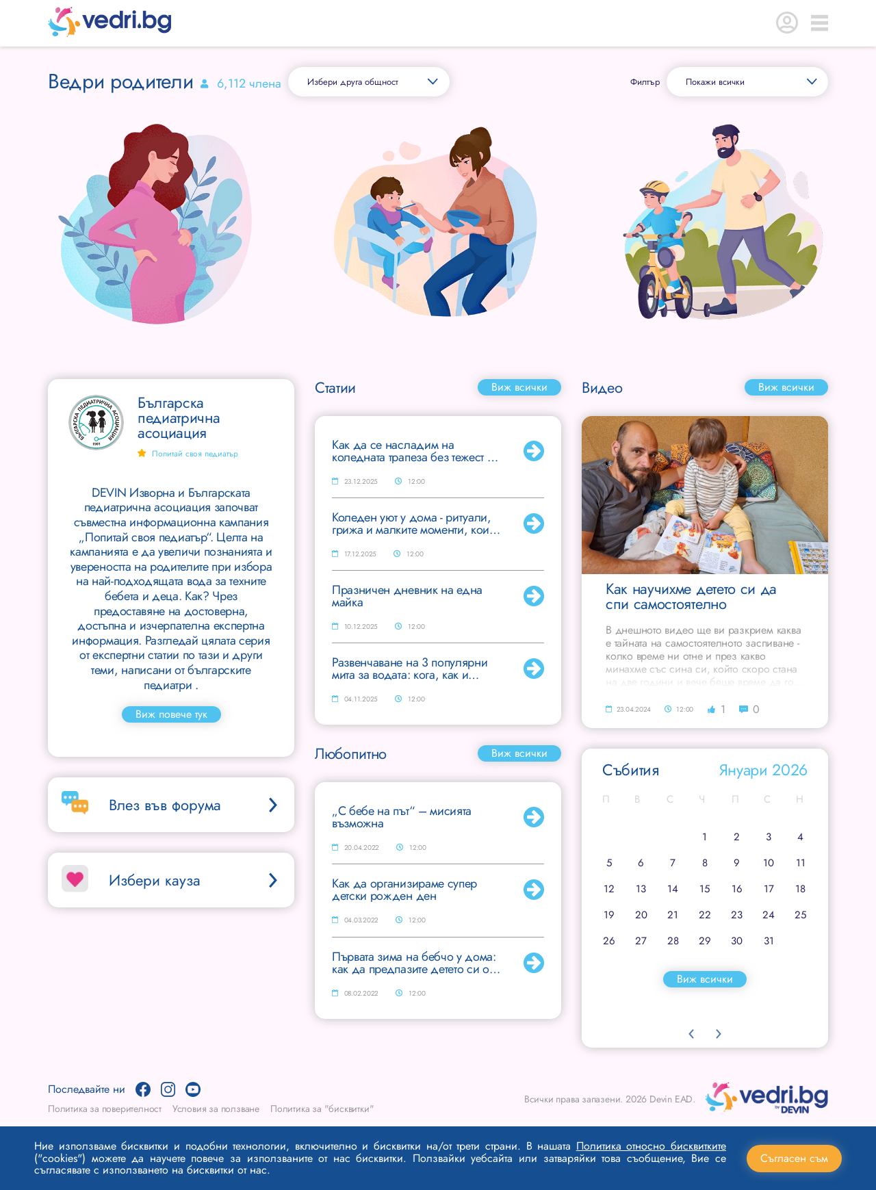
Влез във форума (195, 804)
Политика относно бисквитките (651, 1146)
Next (718, 1034)
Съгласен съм (794, 1158)
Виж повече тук (171, 714)
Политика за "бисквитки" (322, 1108)
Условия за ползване (215, 1108)
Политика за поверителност (105, 1108)
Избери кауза (195, 880)
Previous (691, 1034)
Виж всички (519, 387)
